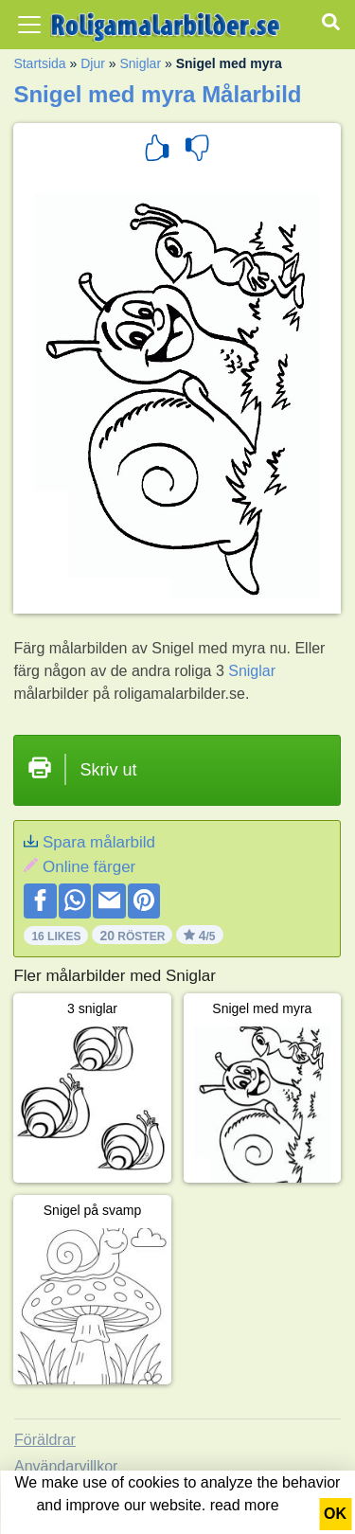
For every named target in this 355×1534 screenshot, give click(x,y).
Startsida (39, 63)
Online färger (89, 867)
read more (244, 1505)
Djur (92, 63)
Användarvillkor (65, 1466)
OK (335, 1514)
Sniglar (140, 63)
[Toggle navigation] (29, 24)
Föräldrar (45, 1440)
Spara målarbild (99, 842)
